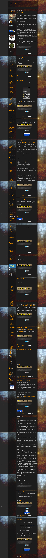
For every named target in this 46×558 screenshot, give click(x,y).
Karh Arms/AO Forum (11, 123)
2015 (10, 272)
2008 (10, 352)
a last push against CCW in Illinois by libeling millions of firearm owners (26, 305)
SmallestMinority (11, 98)
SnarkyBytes (10, 99)
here (20, 500)
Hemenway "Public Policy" (12, 258)
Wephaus (10, 172)
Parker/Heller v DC (11, 162)
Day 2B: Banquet (11, 251)
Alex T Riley (10, 372)
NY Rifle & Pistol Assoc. (11, 127)
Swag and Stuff (10, 196)
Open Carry (10, 128)
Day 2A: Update (11, 250)
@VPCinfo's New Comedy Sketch (24, 226)
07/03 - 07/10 (11, 300)
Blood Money (23, 227)
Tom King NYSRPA (11, 104)
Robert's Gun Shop (11, 93)
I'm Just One (19, 519)
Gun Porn (19, 516)
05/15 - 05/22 (11, 307)
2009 (10, 351)
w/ (22, 331)
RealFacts (22, 414)
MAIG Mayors (10, 368)
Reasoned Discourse (20, 117)
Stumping (10, 357)
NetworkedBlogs (11, 385)
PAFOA (10, 129)
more (19, 364)
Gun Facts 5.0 (10, 151)
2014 (10, 273)
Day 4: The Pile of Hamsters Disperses (11, 221)
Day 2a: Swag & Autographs (11, 205)
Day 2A (10, 227)
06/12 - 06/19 (11, 303)
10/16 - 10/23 (11, 286)
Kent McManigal (11, 81)
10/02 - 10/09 (11, 288)
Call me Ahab (10, 71)
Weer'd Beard (10, 109)
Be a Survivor (10, 69)
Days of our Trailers (16, 3)
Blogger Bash (10, 369)
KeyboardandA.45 (11, 82)
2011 (10, 276)
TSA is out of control (32, 280)
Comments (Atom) (22, 556)
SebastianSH (23, 158)
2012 (10, 275)
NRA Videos (10, 161)
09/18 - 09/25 (11, 290)
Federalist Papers (11, 148)
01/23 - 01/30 (11, 346)
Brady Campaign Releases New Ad (24, 349)
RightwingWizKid (11, 92)
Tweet (17, 75)
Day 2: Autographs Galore (12, 213)
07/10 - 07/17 (11, 299)
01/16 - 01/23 (11, 347)
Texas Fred (10, 103)
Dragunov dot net (11, 117)
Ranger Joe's (10, 170)
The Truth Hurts (20, 80)
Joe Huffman (10, 80)
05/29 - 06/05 (11, 305)
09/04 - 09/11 (11, 292)
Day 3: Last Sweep (11, 214)
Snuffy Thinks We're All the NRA (23, 380)
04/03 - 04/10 (11, 337)
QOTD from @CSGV (21, 57)
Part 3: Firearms (11, 179)
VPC (27, 304)
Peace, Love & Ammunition (12, 90)
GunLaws (10, 120)
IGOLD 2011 (10, 186)
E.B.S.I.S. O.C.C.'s (14, 8)
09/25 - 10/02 (11, 289)
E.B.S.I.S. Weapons (19, 8)
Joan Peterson (22, 100)
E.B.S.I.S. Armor (24, 8)
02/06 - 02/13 (11, 344)
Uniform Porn (10, 380)
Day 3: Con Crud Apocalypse (11, 220)
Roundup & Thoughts (11, 237)
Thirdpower (20, 76)
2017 (10, 270)
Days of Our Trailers (12, 386)
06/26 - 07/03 (11, 301)
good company (20, 331)
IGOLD (10, 367)
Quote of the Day (20, 257)
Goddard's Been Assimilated (22, 140)
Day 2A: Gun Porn (11, 249)
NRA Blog (10, 126)
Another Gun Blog (11, 65)
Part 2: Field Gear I (11, 178)
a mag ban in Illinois (28, 200)
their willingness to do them (26, 161)
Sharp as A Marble (11, 97)
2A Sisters (10, 113)
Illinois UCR (10, 153)
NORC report (10, 260)
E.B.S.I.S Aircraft (29, 8)
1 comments (26, 76)
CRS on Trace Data (11, 145)
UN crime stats (10, 163)
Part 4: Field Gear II (11, 180)
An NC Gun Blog (11, 64)
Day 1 (9, 217)
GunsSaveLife (34, 525)
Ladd (22, 329)
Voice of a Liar (20, 303)
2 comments (25, 376)
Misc (21, 516)
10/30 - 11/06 (11, 284)
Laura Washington (11, 373)
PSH (18, 77)
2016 (10, 271)
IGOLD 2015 (10, 189)
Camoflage (10, 142)
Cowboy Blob (10, 74)
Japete (26, 100)
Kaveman (10, 363)
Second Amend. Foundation (11, 131)
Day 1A (10, 225)
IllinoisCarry (31, 525)
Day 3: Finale (10, 230)
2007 (10, 353)
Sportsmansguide (11, 171)
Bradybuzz (27, 158)
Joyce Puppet (22, 101)
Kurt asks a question (21, 491)
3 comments (26, 345)
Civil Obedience (20, 12)
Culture (10, 361)
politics (12, 387)
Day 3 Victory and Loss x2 (12, 195)
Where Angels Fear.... (11, 110)
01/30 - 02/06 (11, 345)
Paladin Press (10, 169)
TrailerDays (20, 158)
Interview (19, 418)
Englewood (19, 414)
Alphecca (10, 63)
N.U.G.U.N (10, 86)
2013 (10, 274)
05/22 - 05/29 (11, 306)
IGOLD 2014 (10, 188)
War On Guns (10, 108)
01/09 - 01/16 (11, 348)
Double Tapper (10, 77)
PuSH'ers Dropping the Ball (22, 199)
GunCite (10, 152)
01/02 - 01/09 (11, 349)
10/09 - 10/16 (11, 287)
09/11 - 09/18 (11, 291)
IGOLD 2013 (10, 187)
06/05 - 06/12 (11, 304)
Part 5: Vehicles (11, 181)
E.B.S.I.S (10, 8)
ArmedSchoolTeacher (11, 68)
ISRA (28, 525)
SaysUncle (10, 96)
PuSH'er (21, 82)
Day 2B (10, 229)
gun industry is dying (28, 258)
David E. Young (10, 75)
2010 (10, 350)
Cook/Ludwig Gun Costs (11, 257)
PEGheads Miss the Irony (22, 278)
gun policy (11, 387)
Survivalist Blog (10, 102)
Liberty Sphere (10, 83)
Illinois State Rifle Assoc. (11, 121)
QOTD (20, 77)
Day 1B (10, 226)
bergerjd (20, 175)
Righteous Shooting (11, 379)
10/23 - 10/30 (11, 285)
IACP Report (10, 259)
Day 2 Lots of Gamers (11, 194)
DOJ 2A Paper (10, 146)
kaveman (11, 22)
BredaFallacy (10, 70)
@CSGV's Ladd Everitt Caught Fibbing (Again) (12, 332)
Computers (10, 377)
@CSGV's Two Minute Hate (22, 327)
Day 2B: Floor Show (11, 243)
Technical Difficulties (21, 120)
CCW (19, 307)
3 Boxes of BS (10, 62)
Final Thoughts (10, 231)
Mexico (10, 374)
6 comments (26, 116)
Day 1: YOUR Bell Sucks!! (12, 204)
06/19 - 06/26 (11, 302)
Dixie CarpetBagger (11, 76)
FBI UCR (10, 147)
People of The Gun (11, 91)
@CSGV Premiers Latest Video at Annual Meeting (12, 335)
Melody (10, 378)
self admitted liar (31, 304)
